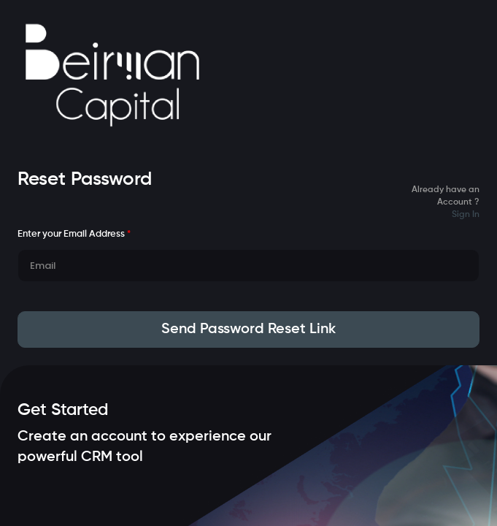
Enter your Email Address (74, 234)
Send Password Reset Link (248, 329)
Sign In (465, 214)
